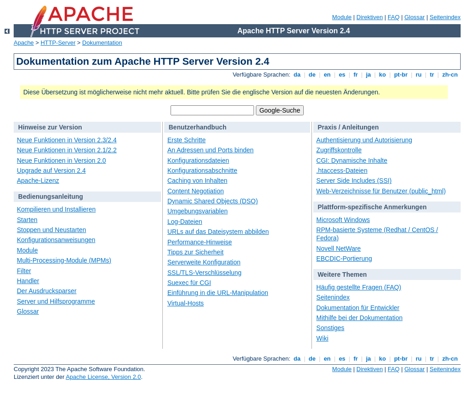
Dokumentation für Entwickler (358, 307)
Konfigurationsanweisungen (56, 239)
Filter (24, 270)
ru (418, 74)
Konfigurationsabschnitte (202, 170)
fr (356, 74)
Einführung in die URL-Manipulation (217, 292)
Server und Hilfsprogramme (56, 301)
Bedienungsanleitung (50, 196)
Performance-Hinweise (199, 242)
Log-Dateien (184, 221)
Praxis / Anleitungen (348, 127)
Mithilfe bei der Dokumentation (360, 317)
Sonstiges (330, 327)
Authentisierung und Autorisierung (364, 140)
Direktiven (370, 17)
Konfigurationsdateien (198, 160)
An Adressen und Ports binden (210, 150)
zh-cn (450, 74)
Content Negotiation (195, 191)
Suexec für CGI (189, 282)
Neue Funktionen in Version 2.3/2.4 (67, 140)
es (342, 74)
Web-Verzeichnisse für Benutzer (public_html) (381, 191)
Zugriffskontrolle (339, 150)
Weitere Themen (342, 274)
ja (368, 74)
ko (383, 74)
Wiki (322, 338)
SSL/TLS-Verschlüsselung (204, 272)
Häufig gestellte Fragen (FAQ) (359, 287)
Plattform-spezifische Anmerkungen (371, 207)
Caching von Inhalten (197, 180)
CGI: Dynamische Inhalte (352, 160)
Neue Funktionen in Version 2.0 (61, 160)
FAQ (394, 17)
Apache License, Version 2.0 (103, 376)
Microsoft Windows (343, 219)
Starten (27, 219)
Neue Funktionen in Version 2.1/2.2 (67, 150)
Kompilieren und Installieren (56, 209)
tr (432, 74)
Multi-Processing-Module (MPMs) (64, 260)
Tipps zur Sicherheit (195, 252)
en (327, 74)
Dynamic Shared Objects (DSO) (212, 201)
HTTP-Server (58, 42)
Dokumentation (102, 42)
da (297, 74)
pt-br (401, 74)
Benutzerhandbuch (198, 127)
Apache (24, 42)
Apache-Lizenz (38, 180)
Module (342, 17)
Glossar (415, 17)
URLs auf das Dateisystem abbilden (218, 231)
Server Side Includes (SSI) (354, 180)
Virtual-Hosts (185, 303)
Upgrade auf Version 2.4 (51, 170)
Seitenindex (445, 17)
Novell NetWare (339, 248)
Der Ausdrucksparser (47, 291)
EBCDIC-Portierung (344, 258)
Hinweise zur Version (50, 127)
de (312, 74)
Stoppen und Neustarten (51, 229)
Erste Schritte (186, 140)
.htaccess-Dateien (342, 170)
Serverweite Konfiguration (203, 262)
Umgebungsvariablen (197, 211)
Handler (28, 280)
